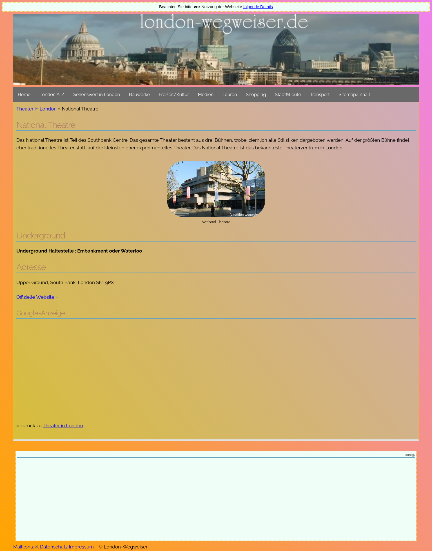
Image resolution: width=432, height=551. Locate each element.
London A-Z (51, 94)
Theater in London (36, 109)
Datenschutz (54, 547)
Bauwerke (139, 94)
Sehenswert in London (96, 94)
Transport (320, 94)
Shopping (256, 94)
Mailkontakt (26, 547)
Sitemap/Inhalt (354, 94)
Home (24, 94)
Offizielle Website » (37, 297)
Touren (229, 94)
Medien (205, 94)
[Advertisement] (216, 363)
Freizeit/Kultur (174, 94)
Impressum (81, 547)
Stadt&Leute (288, 94)
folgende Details (258, 7)
